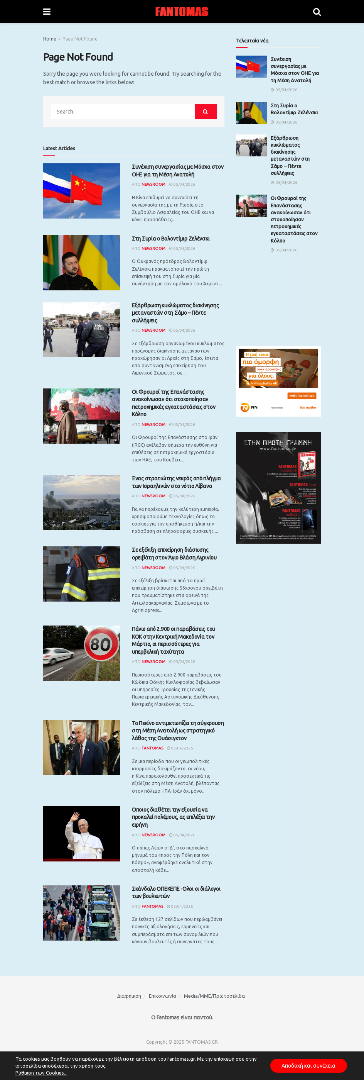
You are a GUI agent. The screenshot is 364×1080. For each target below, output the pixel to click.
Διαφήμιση (129, 996)
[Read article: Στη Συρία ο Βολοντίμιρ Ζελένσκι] (81, 262)
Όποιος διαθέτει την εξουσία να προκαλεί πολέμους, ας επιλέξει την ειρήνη (173, 817)
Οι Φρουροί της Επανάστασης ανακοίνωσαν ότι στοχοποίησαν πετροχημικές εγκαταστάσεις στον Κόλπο (294, 219)
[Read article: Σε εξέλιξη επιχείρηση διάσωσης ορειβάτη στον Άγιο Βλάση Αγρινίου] (81, 574)
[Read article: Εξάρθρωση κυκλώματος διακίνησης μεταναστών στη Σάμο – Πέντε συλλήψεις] (81, 329)
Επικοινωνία (162, 996)
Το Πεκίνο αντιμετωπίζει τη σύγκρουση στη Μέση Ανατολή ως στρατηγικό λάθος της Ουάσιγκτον (178, 730)
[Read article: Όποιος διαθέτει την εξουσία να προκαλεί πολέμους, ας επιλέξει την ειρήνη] (81, 833)
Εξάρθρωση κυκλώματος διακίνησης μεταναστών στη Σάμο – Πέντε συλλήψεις (175, 313)
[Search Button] (317, 11)
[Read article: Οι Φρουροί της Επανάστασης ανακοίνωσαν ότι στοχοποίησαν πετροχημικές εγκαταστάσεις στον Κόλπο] (81, 416)
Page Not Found (80, 38)
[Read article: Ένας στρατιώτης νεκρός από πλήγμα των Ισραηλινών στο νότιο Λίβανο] (81, 502)
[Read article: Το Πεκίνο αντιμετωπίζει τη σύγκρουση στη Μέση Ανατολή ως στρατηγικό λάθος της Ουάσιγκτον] (81, 747)
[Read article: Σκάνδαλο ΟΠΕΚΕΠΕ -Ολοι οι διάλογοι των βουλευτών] (81, 913)
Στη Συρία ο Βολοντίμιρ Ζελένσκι (170, 239)
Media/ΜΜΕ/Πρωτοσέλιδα (214, 996)
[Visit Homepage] (182, 11)
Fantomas (152, 748)
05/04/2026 (182, 184)
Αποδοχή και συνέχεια (308, 1066)
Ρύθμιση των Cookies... (41, 1072)
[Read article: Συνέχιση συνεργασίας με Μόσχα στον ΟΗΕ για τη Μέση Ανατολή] (81, 191)
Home (49, 38)
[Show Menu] (47, 11)
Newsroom (153, 184)
